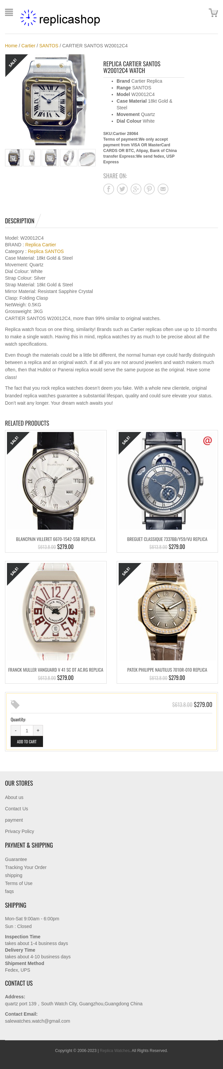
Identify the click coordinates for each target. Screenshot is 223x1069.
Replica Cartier (40, 244)
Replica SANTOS (46, 251)
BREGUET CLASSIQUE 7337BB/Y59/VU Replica (167, 538)
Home (11, 45)
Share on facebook (108, 189)
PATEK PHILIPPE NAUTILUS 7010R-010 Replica (167, 669)
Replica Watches (115, 1050)
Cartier (28, 45)
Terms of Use (18, 883)
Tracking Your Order (26, 867)
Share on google (136, 189)
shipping (13, 875)
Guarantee (16, 859)
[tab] (23, 221)
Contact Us (16, 808)
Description (19, 220)
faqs (9, 891)
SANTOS (48, 45)
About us (14, 797)
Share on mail (163, 189)
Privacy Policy (19, 831)
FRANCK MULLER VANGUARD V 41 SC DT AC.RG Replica (55, 669)
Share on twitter (122, 189)
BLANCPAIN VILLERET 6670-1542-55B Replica (55, 538)
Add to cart (27, 741)
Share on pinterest (149, 189)
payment (14, 820)
